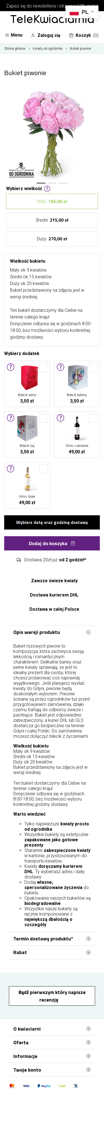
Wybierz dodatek (21, 353)
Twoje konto (52, 1070)
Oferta (52, 1042)
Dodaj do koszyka (52, 543)
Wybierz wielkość (28, 188)
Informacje (52, 1056)
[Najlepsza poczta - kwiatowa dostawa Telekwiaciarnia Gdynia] (52, 19)
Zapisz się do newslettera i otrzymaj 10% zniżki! (52, 6)
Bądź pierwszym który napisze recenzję (52, 995)
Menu (13, 35)
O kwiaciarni (52, 1029)
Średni (52, 220)
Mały (52, 201)
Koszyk (83, 35)
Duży (52, 239)
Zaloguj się (45, 35)
